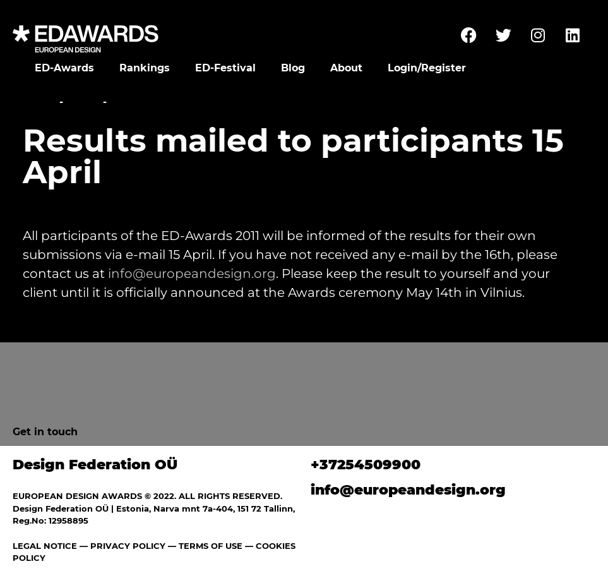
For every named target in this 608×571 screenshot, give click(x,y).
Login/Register (427, 68)
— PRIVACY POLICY (121, 546)
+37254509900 (365, 464)
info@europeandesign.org (192, 273)
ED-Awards (64, 68)
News (83, 102)
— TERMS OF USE (205, 546)
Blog (293, 68)
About (346, 68)
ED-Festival (225, 68)
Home (39, 102)
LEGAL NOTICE (45, 546)
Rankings (144, 68)
